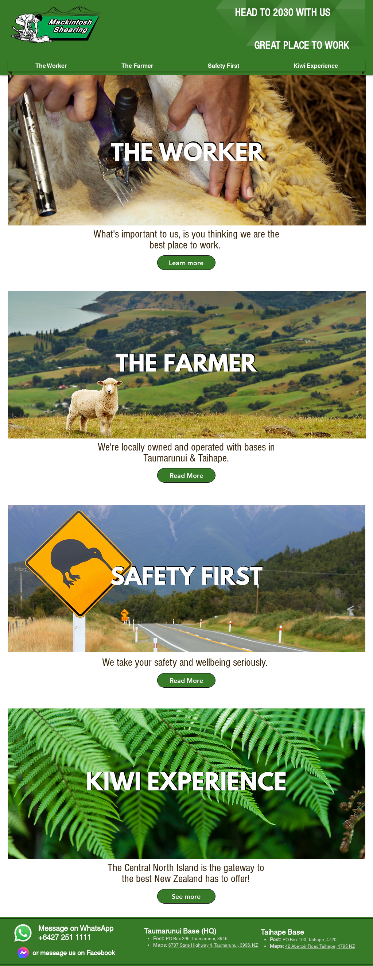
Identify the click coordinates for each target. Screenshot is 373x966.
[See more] (186, 896)
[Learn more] (186, 262)
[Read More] (186, 475)
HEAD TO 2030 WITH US (282, 13)
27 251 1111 (71, 937)
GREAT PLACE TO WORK (301, 45)
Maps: (160, 945)
